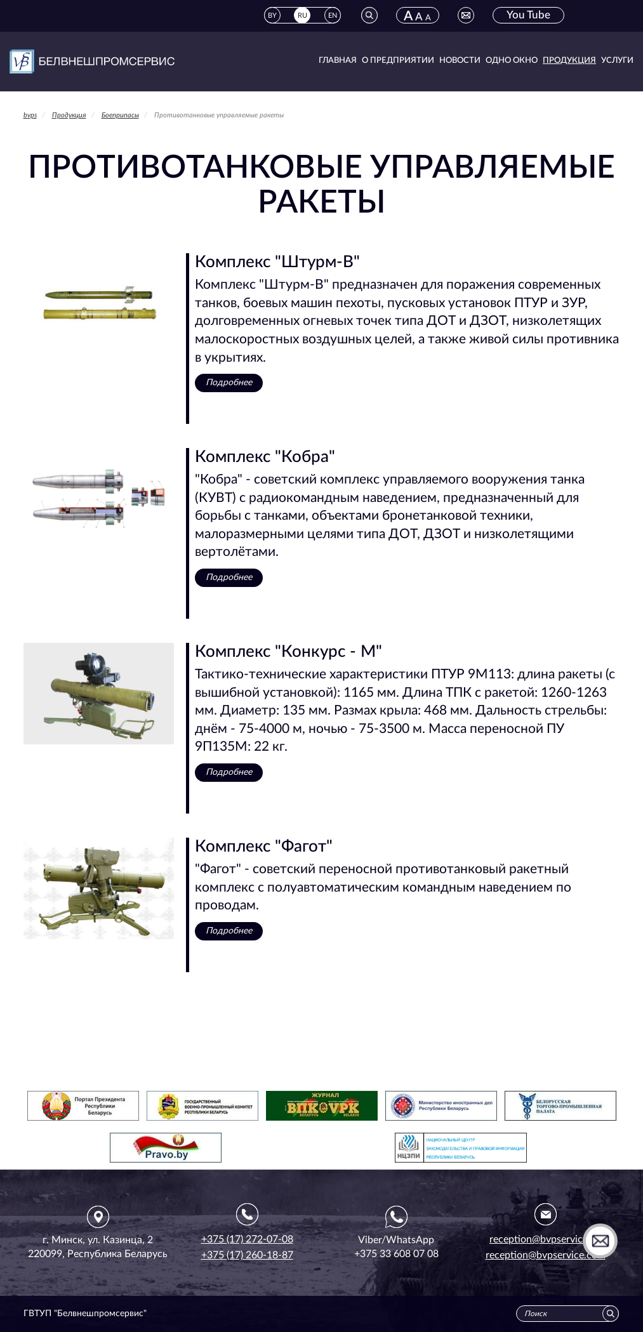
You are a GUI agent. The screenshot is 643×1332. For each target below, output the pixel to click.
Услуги (617, 60)
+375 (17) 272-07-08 (247, 1239)
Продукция (569, 60)
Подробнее (229, 382)
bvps (30, 115)
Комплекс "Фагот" (264, 846)
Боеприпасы (120, 115)
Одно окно (512, 60)
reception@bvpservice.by (545, 1239)
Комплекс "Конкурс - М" (288, 651)
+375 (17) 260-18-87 (247, 1255)
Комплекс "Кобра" (265, 457)
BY (272, 15)
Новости (460, 60)
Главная (338, 60)
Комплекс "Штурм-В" (277, 262)
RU (302, 15)
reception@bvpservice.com (546, 1255)
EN (332, 15)
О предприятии (398, 60)
